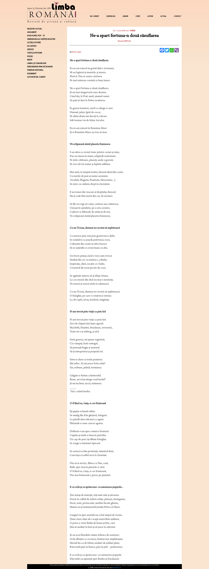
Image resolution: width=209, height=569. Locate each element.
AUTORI (150, 16)
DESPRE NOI (110, 16)
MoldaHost (116, 568)
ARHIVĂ (125, 16)
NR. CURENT (94, 16)
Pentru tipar (75, 52)
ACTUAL (163, 16)
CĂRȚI (138, 16)
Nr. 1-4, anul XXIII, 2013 (121, 31)
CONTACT (177, 16)
